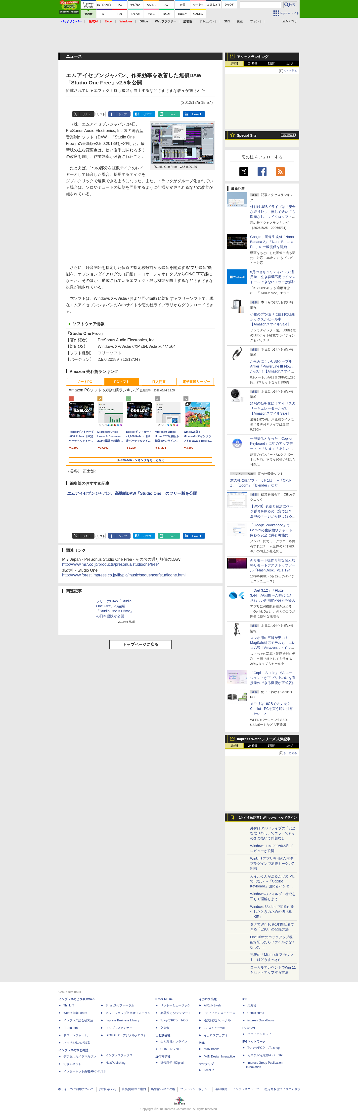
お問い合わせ (108, 1089)
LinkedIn (197, 114)
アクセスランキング (252, 57)
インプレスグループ (245, 1089)
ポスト (87, 114)
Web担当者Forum (75, 1013)
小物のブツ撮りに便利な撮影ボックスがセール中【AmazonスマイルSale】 (272, 319)
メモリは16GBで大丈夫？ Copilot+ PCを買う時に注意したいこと (271, 709)
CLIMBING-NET (171, 1049)
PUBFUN (248, 1028)
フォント (256, 21)
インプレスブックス (119, 1055)
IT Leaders (70, 1028)
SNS (227, 21)
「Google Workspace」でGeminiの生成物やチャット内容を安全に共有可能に (271, 530)
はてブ (147, 114)
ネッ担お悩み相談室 (76, 1043)
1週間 (271, 63)
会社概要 (221, 1089)
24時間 (252, 63)
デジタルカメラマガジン (79, 1056)
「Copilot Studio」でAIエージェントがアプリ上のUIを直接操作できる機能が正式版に (272, 678)
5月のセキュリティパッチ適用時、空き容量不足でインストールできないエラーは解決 (272, 277)
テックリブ (206, 1064)
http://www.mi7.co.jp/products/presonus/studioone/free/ (110, 564)
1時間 (234, 63)
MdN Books (211, 1049)
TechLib (209, 1070)
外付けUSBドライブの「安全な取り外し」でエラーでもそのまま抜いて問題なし (273, 833)
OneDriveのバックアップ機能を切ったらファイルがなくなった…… (272, 942)
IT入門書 (159, 382)
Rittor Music (164, 999)
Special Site (247, 135)
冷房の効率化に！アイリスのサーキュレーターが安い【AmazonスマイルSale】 (272, 408)
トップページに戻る (140, 644)
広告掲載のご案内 (134, 1089)
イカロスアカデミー (217, 1035)
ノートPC (84, 382)
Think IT (68, 1005)
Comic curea (255, 1013)
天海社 (251, 1005)
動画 (240, 21)
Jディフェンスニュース (219, 1013)
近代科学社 (162, 1056)
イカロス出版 (208, 999)
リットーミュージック (175, 1005)
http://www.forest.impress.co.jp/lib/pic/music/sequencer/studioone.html (123, 575)
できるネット (72, 1064)
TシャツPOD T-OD (174, 1020)
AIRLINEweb (212, 1005)
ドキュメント (208, 21)
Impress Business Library (122, 1020)
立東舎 (164, 1028)
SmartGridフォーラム (120, 1005)
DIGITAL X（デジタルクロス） (126, 1035)
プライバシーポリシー (195, 1089)
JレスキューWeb (215, 1028)
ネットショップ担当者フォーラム (128, 1013)
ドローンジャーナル (76, 1035)
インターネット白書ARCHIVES (84, 1071)
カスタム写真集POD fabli (265, 1055)
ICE (244, 999)
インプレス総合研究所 (78, 1020)
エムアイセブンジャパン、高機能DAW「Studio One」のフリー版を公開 (132, 493)
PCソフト (121, 382)
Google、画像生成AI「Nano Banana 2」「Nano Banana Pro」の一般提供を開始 (272, 242)
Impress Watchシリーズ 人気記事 (263, 739)
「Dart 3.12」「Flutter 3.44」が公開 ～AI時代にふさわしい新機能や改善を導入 (272, 595)
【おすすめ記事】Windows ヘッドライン (267, 817)
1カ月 (290, 63)
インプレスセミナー (119, 1028)
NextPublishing (116, 1062)
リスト (101, 114)
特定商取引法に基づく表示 (282, 1089)
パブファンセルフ (259, 1034)
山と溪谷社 (162, 1035)
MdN (202, 1043)
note (172, 114)
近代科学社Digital (171, 1062)
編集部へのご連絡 (163, 1089)
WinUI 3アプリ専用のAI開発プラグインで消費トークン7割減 (272, 863)
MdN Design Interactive (219, 1056)
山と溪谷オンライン (173, 1041)
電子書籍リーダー (196, 382)
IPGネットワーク (254, 1041)
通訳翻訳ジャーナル (217, 1020)
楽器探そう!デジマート (175, 1013)
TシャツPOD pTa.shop (263, 1048)
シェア (123, 114)
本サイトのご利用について (76, 1089)
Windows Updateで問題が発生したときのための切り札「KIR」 (272, 912)
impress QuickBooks (260, 1020)
